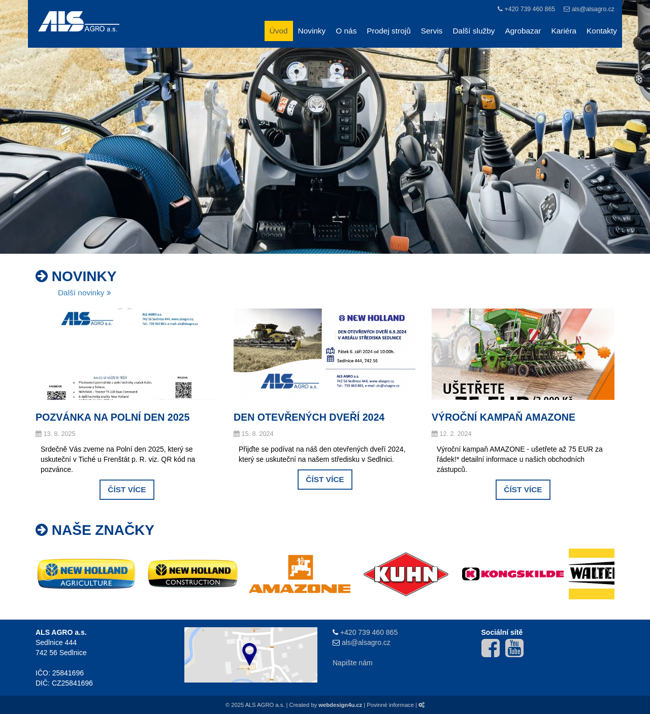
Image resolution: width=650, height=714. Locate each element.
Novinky (312, 30)
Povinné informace (390, 705)
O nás (346, 30)
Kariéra (563, 30)
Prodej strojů (388, 30)
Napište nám (353, 663)
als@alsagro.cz (593, 9)
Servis (432, 30)
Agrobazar (523, 30)
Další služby (474, 30)
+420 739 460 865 (529, 9)
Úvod (279, 30)
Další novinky (84, 292)
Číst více (127, 489)
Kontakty (602, 30)
